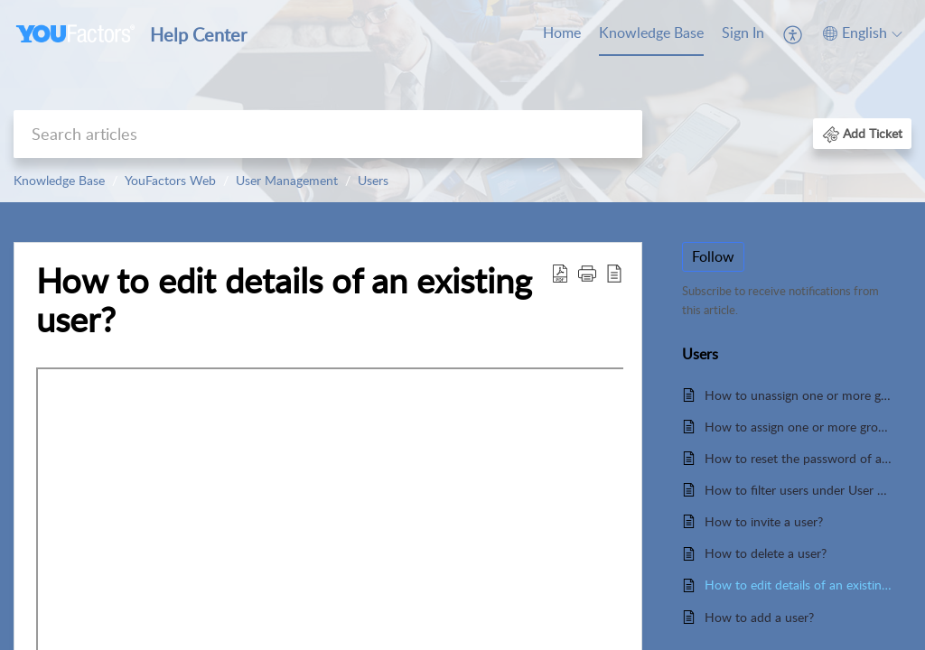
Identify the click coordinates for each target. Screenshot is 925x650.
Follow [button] (713, 256)
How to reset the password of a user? (799, 458)
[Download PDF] (560, 272)
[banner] (462, 101)
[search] (328, 134)
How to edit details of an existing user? (284, 300)
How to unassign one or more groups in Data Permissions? (799, 395)
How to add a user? (759, 617)
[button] (862, 133)
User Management (287, 180)
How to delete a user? (766, 553)
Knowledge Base (651, 32)
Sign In (743, 32)
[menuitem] (743, 34)
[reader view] (614, 272)
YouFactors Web (170, 180)
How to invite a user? (764, 521)
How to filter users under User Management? (799, 489)
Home (562, 32)
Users (373, 180)
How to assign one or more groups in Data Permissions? (799, 426)
